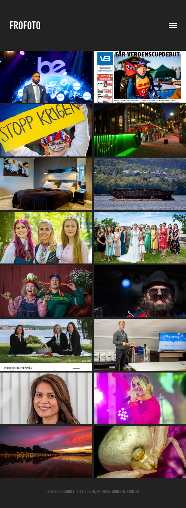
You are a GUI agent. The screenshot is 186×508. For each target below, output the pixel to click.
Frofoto (25, 25)
